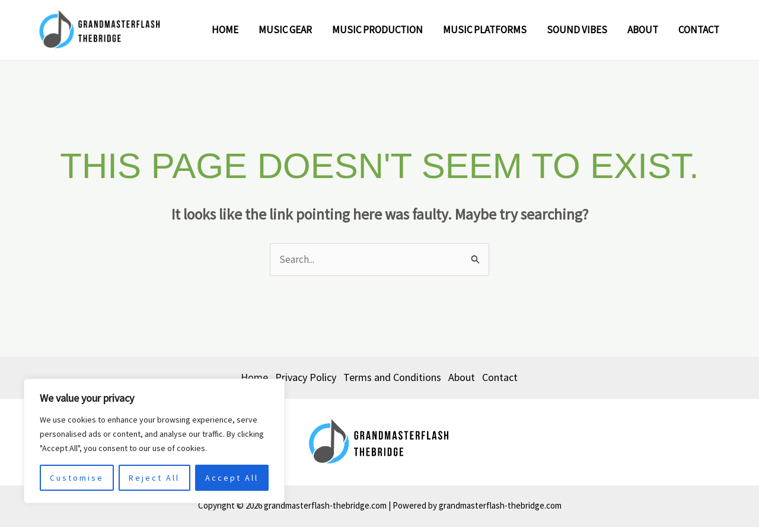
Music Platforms (485, 29)
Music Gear (285, 29)
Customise (77, 477)
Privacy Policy (305, 377)
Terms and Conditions (392, 377)
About (642, 29)
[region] (154, 441)
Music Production (377, 29)
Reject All (154, 477)
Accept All (232, 477)
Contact (698, 29)
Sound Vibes (577, 29)
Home (225, 29)
